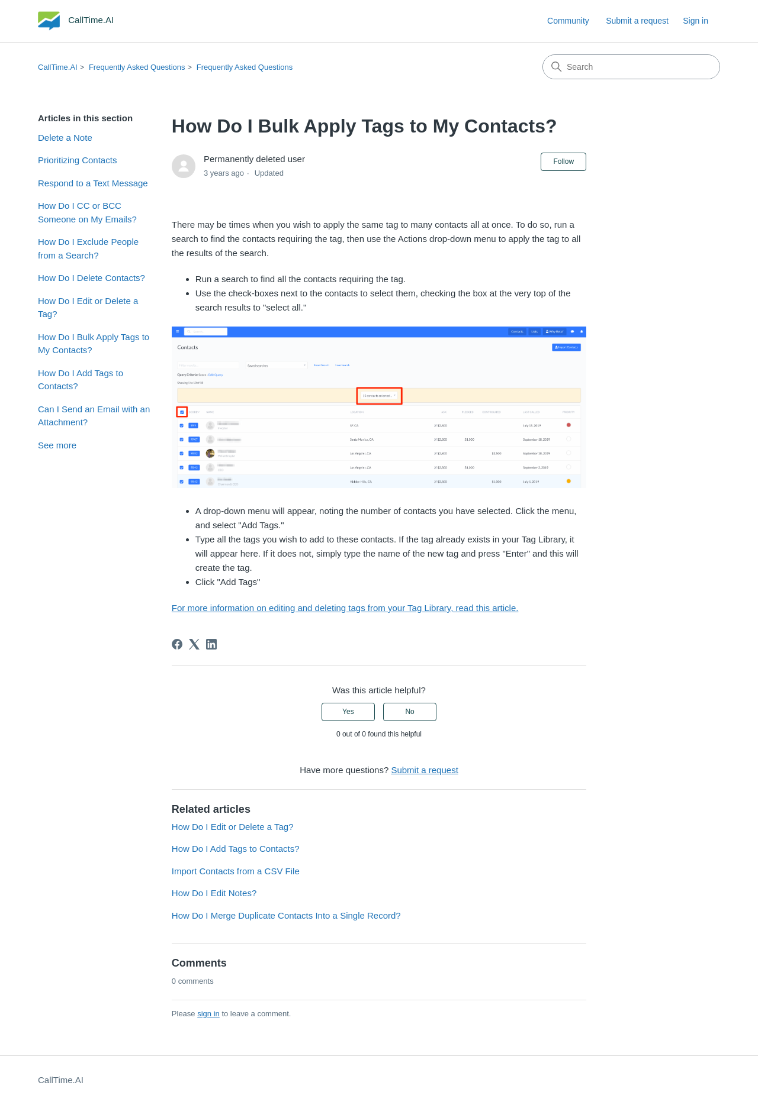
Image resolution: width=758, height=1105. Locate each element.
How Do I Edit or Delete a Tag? (88, 307)
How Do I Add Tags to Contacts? (80, 380)
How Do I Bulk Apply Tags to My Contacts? (93, 344)
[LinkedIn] (211, 644)
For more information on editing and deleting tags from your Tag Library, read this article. (345, 608)
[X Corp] (194, 644)
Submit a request (637, 20)
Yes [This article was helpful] (348, 711)
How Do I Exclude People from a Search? (88, 248)
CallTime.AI (58, 67)
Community (568, 20)
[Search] (631, 67)
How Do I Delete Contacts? (91, 278)
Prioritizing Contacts (77, 160)
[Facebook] (177, 644)
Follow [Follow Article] (563, 161)
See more (57, 445)
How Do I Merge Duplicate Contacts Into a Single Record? (286, 915)
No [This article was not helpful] (409, 711)
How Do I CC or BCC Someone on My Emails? (87, 212)
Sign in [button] (695, 20)
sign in (208, 1013)
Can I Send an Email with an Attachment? (94, 416)
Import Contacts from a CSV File (236, 871)
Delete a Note (65, 138)
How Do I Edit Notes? (214, 893)
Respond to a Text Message (93, 183)
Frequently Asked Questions (137, 67)
